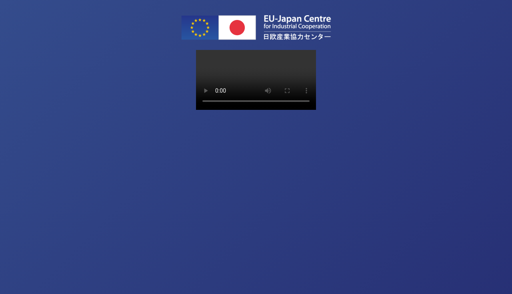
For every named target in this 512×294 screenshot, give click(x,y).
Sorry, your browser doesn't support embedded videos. (256, 80)
